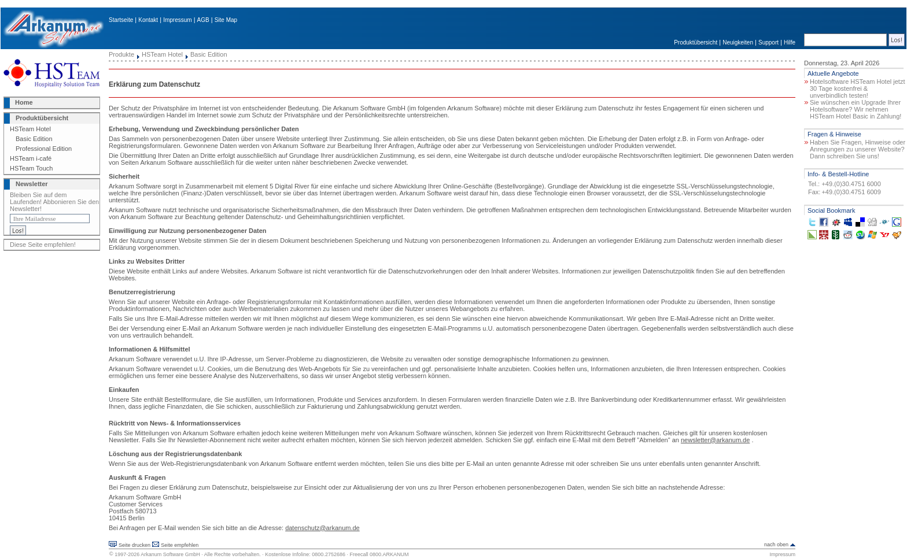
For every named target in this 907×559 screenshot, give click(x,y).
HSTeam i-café (30, 158)
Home (24, 102)
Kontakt (148, 20)
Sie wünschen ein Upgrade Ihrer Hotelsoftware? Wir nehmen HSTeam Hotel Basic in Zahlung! (855, 109)
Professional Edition (44, 148)
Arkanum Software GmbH (170, 554)
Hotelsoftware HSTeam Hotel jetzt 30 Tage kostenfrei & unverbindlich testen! (857, 88)
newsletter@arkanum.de (715, 439)
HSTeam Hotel (30, 128)
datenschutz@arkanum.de (322, 527)
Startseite (121, 20)
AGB (203, 20)
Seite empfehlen (179, 545)
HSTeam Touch (31, 168)
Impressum (177, 20)
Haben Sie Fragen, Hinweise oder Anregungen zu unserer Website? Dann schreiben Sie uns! (857, 149)
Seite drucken (134, 545)
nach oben (776, 544)
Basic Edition (34, 138)
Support (768, 42)
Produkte (121, 54)
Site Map (226, 20)
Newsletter (32, 183)
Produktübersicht (695, 42)
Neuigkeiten (737, 42)
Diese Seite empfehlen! (43, 244)
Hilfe (789, 42)
